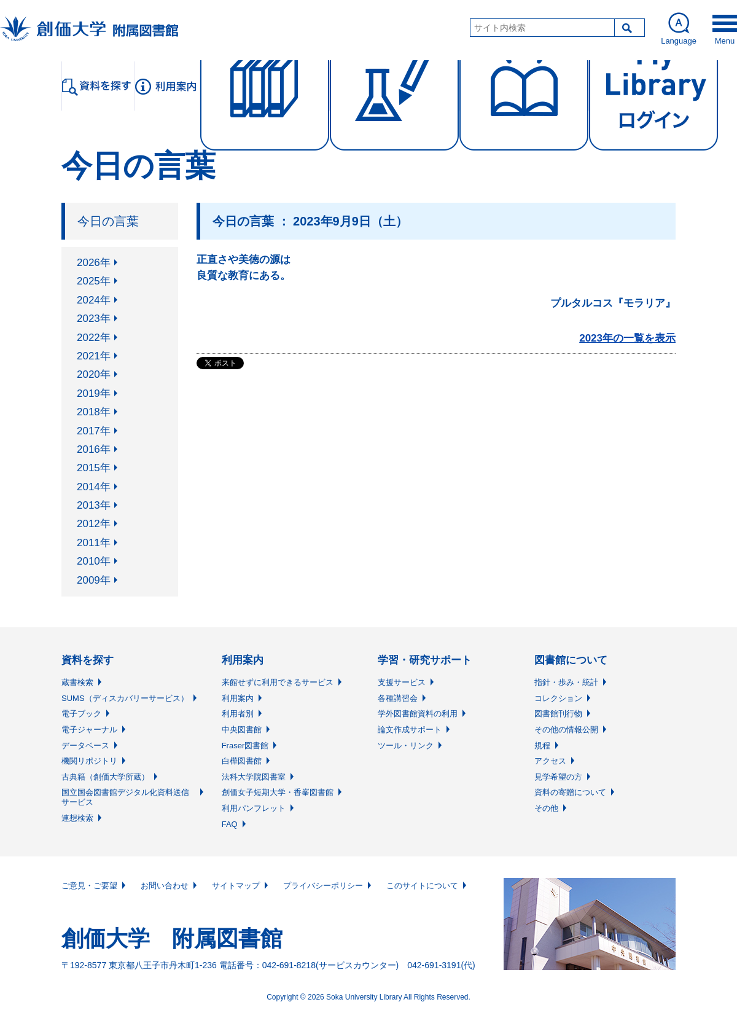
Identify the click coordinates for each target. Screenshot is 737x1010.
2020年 (94, 374)
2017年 (94, 431)
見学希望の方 (558, 776)
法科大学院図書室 (254, 776)
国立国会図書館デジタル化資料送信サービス (125, 797)
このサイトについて (422, 885)
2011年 (94, 543)
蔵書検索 (77, 682)
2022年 (94, 337)
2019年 (94, 393)
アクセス (550, 760)
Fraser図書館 (245, 745)
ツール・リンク (406, 745)
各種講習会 (398, 698)
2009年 (94, 580)
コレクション (558, 698)
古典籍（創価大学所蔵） (105, 776)
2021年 (94, 356)
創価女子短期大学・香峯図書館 (277, 792)
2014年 (94, 487)
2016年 (94, 449)
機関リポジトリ (89, 760)
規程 (542, 745)
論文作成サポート (410, 729)
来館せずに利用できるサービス (277, 682)
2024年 (94, 300)
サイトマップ (236, 885)
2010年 (94, 561)
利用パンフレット (254, 808)
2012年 (94, 524)
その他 (546, 808)
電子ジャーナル (89, 729)
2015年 (94, 468)
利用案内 (238, 698)
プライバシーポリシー (323, 885)
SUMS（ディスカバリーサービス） (125, 698)
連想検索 (77, 818)
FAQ (230, 824)
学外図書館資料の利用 (418, 713)
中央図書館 (242, 729)
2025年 (94, 281)
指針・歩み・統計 (566, 682)
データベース (85, 745)
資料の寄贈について (570, 792)
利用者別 (238, 713)
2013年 (94, 505)
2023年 (94, 318)
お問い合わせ (165, 885)
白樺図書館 (242, 760)
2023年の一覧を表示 (627, 338)
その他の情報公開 (566, 729)
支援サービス (402, 682)
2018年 (94, 412)
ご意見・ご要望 (89, 885)
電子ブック (81, 713)
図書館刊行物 (558, 713)
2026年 (94, 262)
